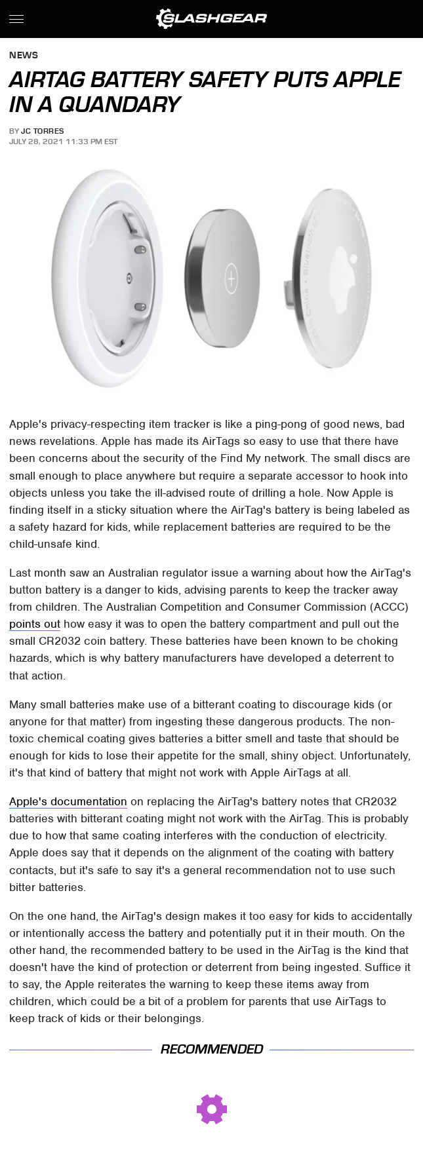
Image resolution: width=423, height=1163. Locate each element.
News (23, 56)
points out (34, 624)
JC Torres (42, 131)
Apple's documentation (68, 801)
